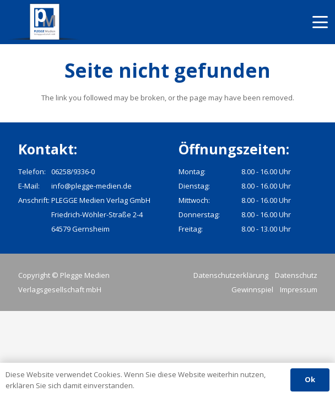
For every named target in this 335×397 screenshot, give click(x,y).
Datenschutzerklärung (230, 275)
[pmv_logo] (45, 22)
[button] (320, 22)
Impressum (298, 289)
